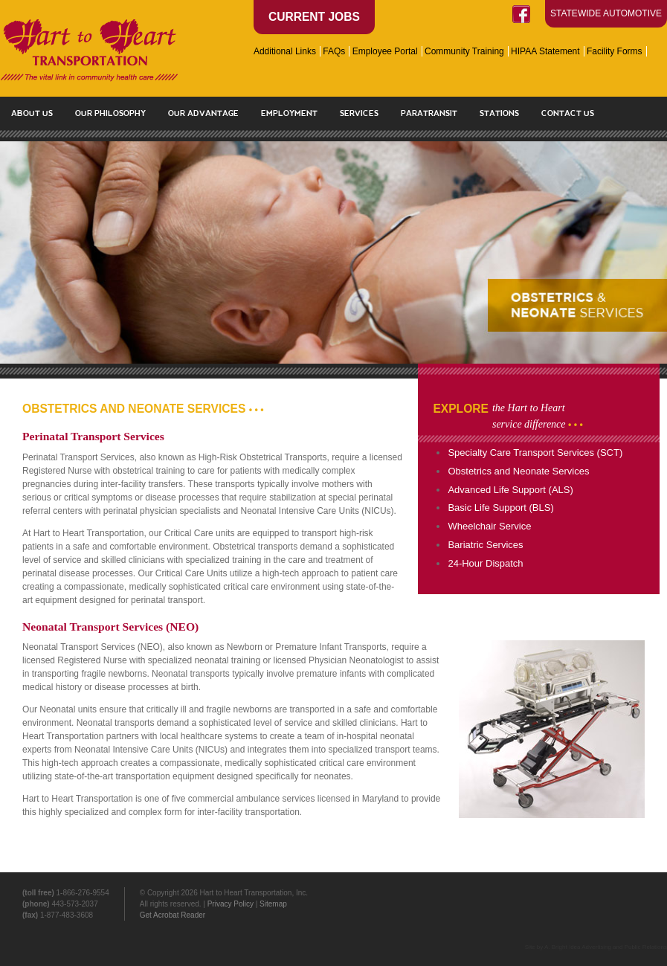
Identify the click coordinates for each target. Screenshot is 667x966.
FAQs (334, 51)
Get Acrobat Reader (172, 915)
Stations (499, 113)
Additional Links (285, 51)
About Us (32, 113)
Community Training (464, 51)
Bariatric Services (485, 544)
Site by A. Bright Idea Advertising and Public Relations (596, 947)
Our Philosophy (110, 113)
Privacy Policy (230, 904)
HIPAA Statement (545, 51)
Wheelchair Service (489, 526)
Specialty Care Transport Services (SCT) (535, 452)
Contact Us (567, 113)
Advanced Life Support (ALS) (510, 489)
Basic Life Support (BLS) (500, 507)
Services (359, 113)
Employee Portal (385, 51)
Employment (289, 113)
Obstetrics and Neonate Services (518, 471)
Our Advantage (203, 113)
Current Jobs (314, 16)
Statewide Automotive (606, 13)
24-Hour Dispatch (485, 563)
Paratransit (429, 113)
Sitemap (273, 904)
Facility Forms (614, 51)
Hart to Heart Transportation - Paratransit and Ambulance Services (89, 50)
